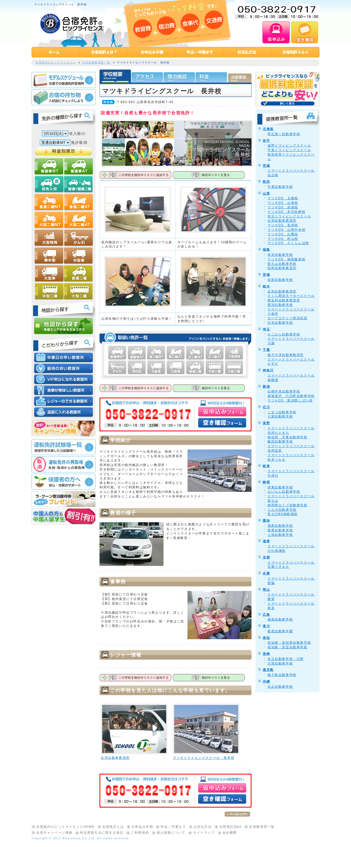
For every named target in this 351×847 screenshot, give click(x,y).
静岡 (266, 482)
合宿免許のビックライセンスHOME (65, 827)
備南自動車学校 (280, 619)
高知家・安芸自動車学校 (288, 647)
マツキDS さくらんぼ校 (288, 243)
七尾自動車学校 (280, 416)
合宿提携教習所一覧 (96, 62)
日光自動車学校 (280, 323)
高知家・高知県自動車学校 (289, 643)
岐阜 (266, 466)
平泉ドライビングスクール (289, 150)
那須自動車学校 (280, 305)
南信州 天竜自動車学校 (288, 437)
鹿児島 (268, 670)
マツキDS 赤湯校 (283, 207)
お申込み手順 (142, 827)
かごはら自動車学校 (284, 334)
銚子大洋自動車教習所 (286, 355)
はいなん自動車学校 (284, 491)
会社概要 (229, 832)
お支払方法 (203, 827)
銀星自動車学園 (280, 631)
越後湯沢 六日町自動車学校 (291, 396)
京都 (266, 557)
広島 (266, 615)
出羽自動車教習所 (115, 758)
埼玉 (266, 329)
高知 (266, 638)
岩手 (266, 141)
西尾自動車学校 (280, 530)
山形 (266, 193)
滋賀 (266, 541)
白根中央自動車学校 (284, 391)
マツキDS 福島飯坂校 (286, 259)
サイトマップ (204, 832)
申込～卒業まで (173, 827)
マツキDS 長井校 (283, 225)
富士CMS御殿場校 (283, 514)
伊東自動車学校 (280, 487)
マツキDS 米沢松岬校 (286, 212)
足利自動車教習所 (282, 291)
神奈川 (268, 370)
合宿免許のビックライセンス (55, 62)
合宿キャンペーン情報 (54, 832)
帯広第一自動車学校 (284, 134)
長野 (266, 423)
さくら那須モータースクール (291, 296)
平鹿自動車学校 (280, 187)
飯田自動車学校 (280, 441)
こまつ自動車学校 (282, 412)
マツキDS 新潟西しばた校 (290, 400)
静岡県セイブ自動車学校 (288, 505)
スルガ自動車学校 (282, 510)
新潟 (266, 386)
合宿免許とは (113, 827)
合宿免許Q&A (230, 827)
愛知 (266, 520)
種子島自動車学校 (282, 675)
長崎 (266, 654)
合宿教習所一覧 (261, 827)
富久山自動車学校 (282, 264)
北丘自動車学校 (280, 686)
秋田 (266, 182)
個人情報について (171, 832)
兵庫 (266, 573)
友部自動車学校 (280, 280)
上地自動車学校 (280, 535)
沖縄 (266, 681)
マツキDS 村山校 (283, 239)
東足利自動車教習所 (284, 300)
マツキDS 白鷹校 (283, 234)
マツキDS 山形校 (283, 203)
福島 (266, 250)
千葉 (266, 350)
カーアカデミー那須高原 (288, 318)
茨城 (266, 275)
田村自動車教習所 (282, 268)
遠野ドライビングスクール (289, 145)
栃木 (266, 286)
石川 (266, 407)
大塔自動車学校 (280, 663)
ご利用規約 (140, 832)
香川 (266, 626)
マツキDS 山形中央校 (286, 230)
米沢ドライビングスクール (289, 216)
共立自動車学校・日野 (286, 659)
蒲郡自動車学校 (280, 526)
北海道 (268, 129)
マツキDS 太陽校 (283, 198)
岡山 (266, 589)
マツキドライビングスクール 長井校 (203, 758)
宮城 (266, 166)
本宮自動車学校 (280, 255)
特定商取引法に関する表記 (101, 832)
